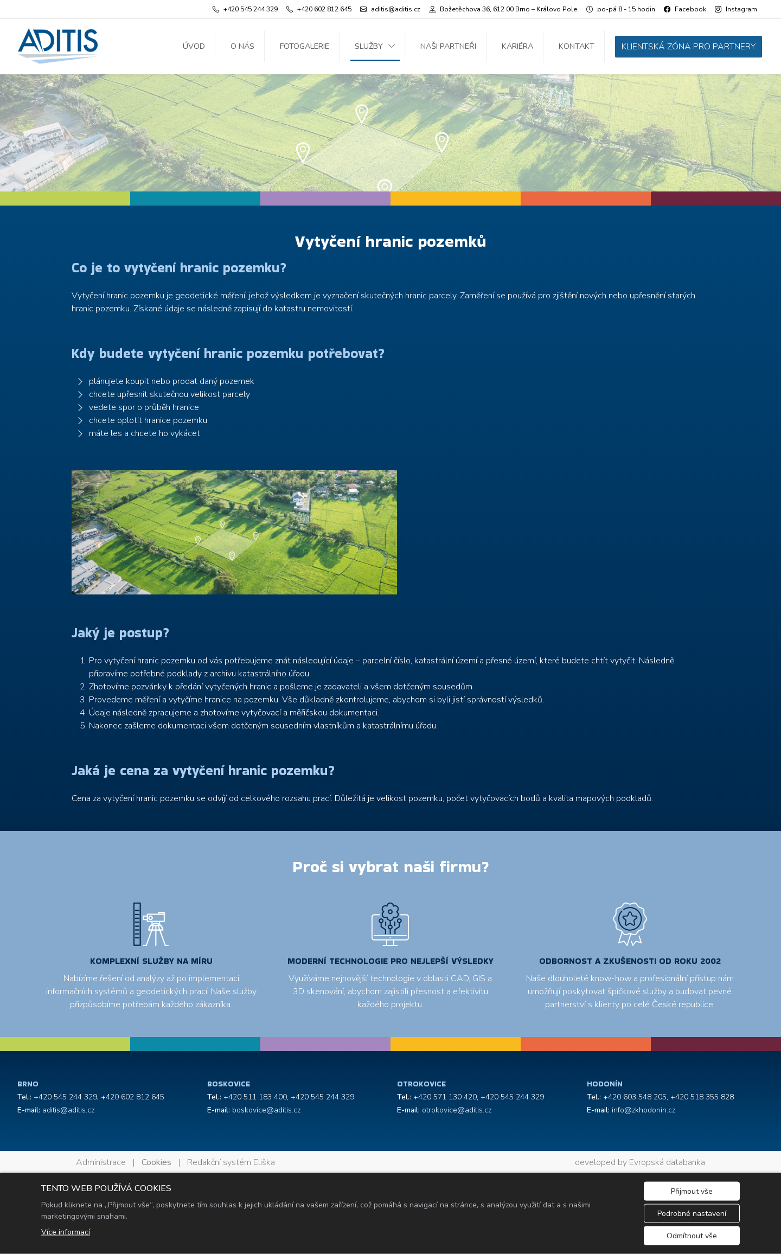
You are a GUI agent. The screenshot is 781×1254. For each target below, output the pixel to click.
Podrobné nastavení (691, 1213)
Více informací (65, 1232)
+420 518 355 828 (702, 1097)
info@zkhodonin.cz (643, 1110)
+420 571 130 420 (445, 1097)
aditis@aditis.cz (68, 1110)
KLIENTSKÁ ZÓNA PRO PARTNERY (689, 47)
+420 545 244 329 (65, 1097)
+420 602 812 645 (132, 1097)
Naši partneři (448, 46)
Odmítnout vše (692, 1236)
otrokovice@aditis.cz (456, 1110)
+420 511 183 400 (255, 1097)
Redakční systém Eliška (231, 1162)
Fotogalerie (304, 46)
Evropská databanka (667, 1162)
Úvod (194, 46)
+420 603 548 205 (635, 1097)
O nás (242, 46)
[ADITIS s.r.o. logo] (58, 46)
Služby (369, 46)
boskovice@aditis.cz (266, 1110)
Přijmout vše (692, 1191)
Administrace (101, 1162)
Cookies (156, 1162)
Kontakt (576, 46)
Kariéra (517, 46)
